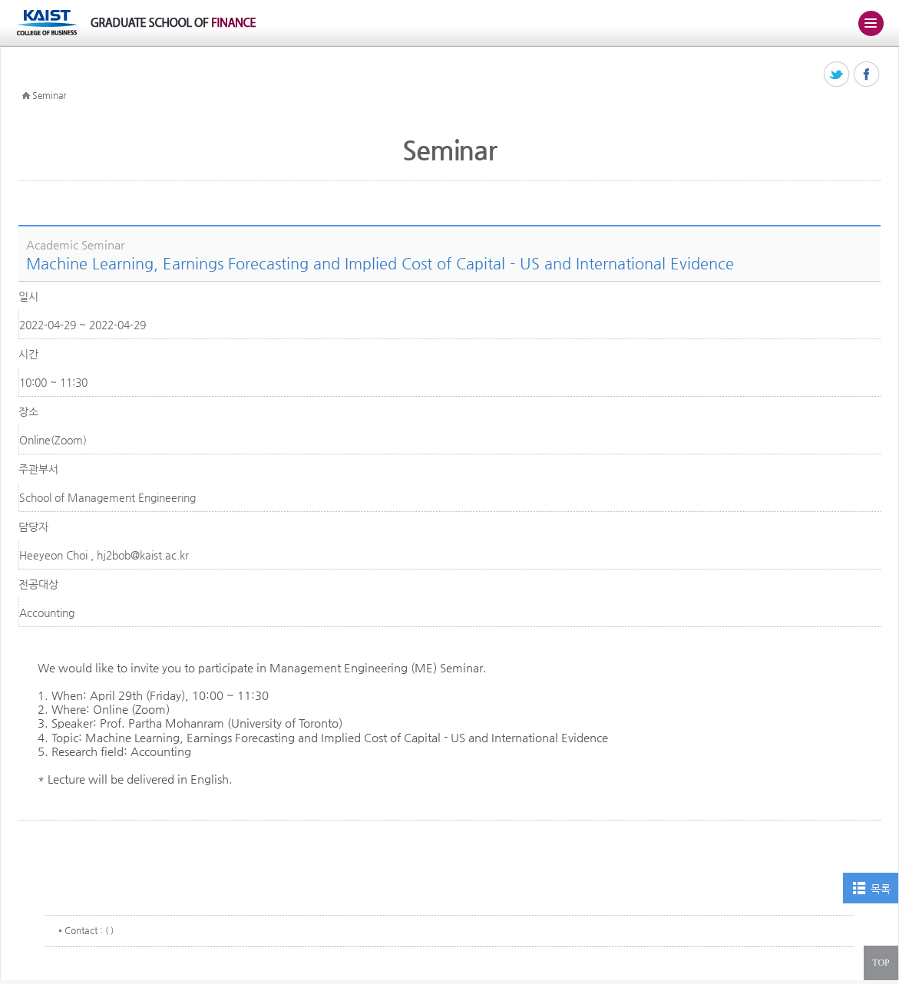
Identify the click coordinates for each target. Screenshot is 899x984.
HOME (26, 96)
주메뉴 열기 (870, 23)
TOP (880, 962)
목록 (880, 889)
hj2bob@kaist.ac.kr (143, 555)
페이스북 (867, 74)
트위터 (837, 74)
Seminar (49, 95)
